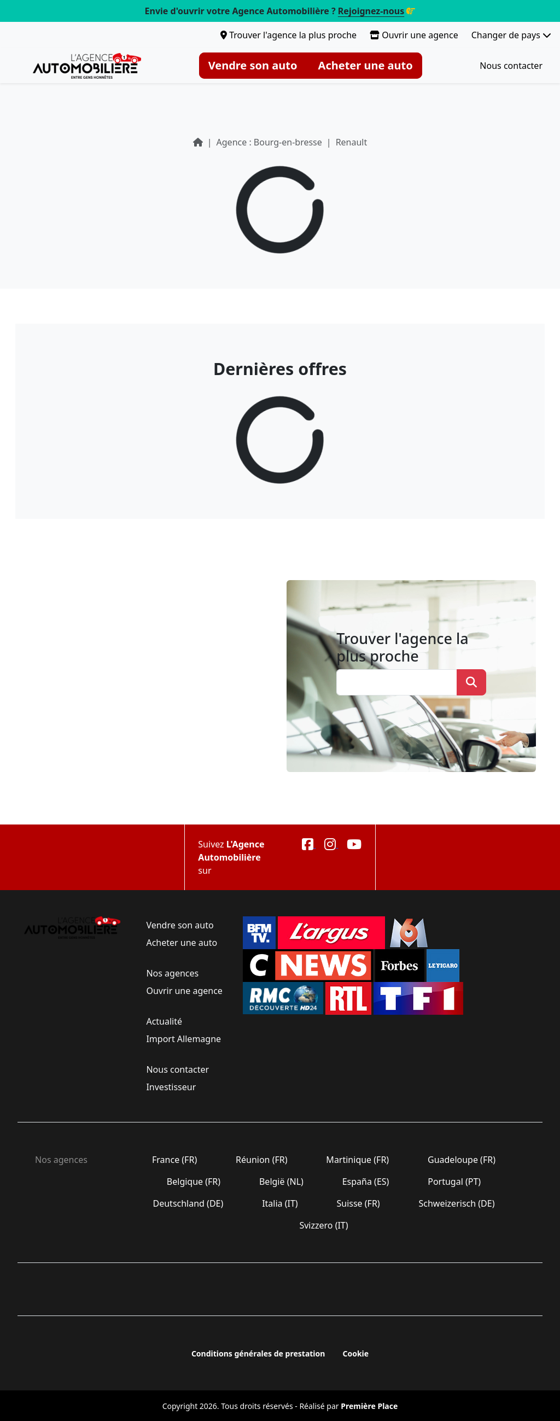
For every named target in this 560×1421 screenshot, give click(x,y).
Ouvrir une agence (414, 35)
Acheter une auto (365, 65)
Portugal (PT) (454, 1182)
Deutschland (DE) (187, 1203)
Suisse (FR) (358, 1203)
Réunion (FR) (262, 1160)
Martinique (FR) (357, 1160)
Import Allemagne (182, 1039)
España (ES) (366, 1182)
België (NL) (281, 1182)
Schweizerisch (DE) (456, 1203)
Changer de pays (511, 35)
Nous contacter (511, 66)
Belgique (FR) (194, 1182)
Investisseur (171, 1087)
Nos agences (172, 973)
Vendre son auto (253, 65)
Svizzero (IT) (323, 1225)
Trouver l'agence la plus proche (288, 35)
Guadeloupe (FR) (461, 1160)
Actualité (164, 1021)
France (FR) (175, 1160)
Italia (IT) (280, 1203)
